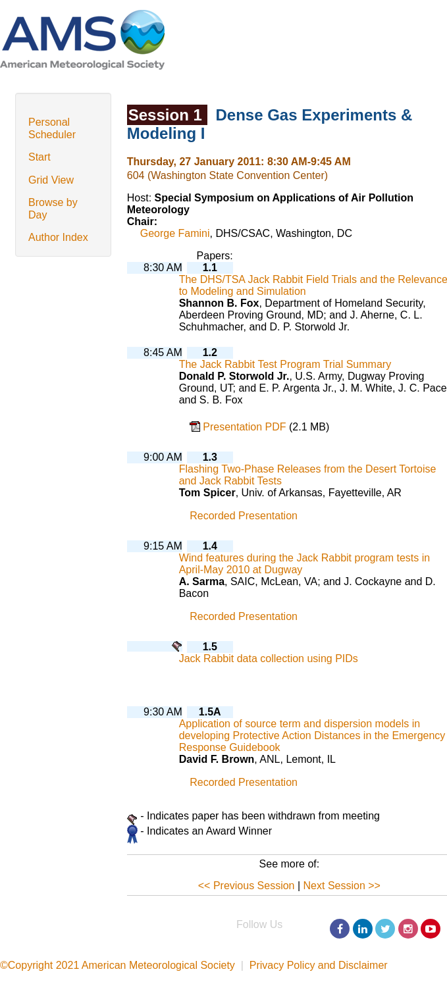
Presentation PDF (246, 426)
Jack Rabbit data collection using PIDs (268, 658)
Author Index (58, 237)
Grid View (51, 180)
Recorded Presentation (244, 515)
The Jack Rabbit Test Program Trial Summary (285, 364)
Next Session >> (342, 885)
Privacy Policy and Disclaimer (319, 965)
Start (39, 157)
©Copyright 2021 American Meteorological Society (117, 965)
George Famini (175, 233)
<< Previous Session (246, 885)
